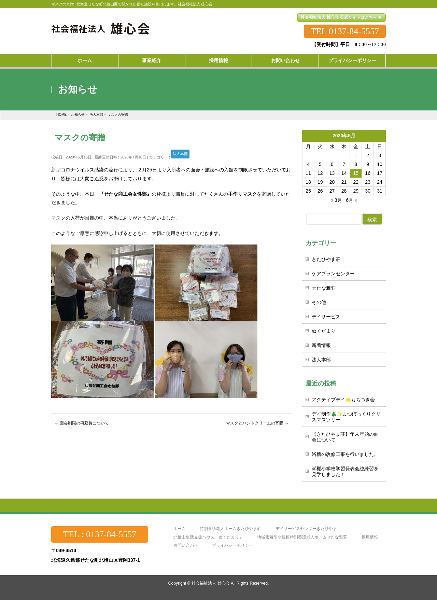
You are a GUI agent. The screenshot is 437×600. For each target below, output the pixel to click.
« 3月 (336, 200)
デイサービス (326, 316)
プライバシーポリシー (232, 545)
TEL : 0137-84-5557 (99, 534)
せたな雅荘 (324, 288)
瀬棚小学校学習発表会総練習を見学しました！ (345, 471)
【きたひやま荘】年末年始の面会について (345, 437)
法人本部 (180, 154)
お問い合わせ (185, 545)
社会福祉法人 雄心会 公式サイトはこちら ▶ (341, 17)
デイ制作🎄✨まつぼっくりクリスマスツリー (346, 416)
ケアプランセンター (333, 273)
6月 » (351, 200)
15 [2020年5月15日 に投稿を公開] (356, 173)
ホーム (179, 529)
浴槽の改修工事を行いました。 (345, 454)
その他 (319, 302)
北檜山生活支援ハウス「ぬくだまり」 (208, 537)
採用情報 (370, 537)
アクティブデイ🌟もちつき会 (343, 399)
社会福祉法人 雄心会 (210, 583)
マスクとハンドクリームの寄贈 (257, 423)
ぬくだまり (324, 331)
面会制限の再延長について (82, 423)
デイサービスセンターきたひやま (306, 529)
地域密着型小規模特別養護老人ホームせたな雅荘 (302, 537)
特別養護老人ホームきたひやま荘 (230, 529)
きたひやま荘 (326, 259)
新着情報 (321, 345)
